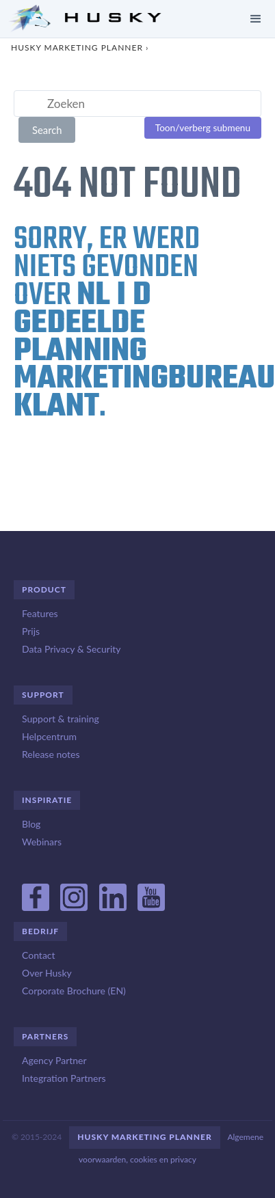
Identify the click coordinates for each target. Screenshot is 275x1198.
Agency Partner (54, 1060)
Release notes (50, 754)
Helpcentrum (49, 736)
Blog (31, 824)
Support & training (60, 718)
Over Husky (47, 973)
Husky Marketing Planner (77, 47)
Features (40, 613)
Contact (38, 955)
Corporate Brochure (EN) (74, 990)
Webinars (42, 841)
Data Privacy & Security (71, 649)
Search (47, 130)
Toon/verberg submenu (202, 127)
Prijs (31, 631)
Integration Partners (64, 1078)
